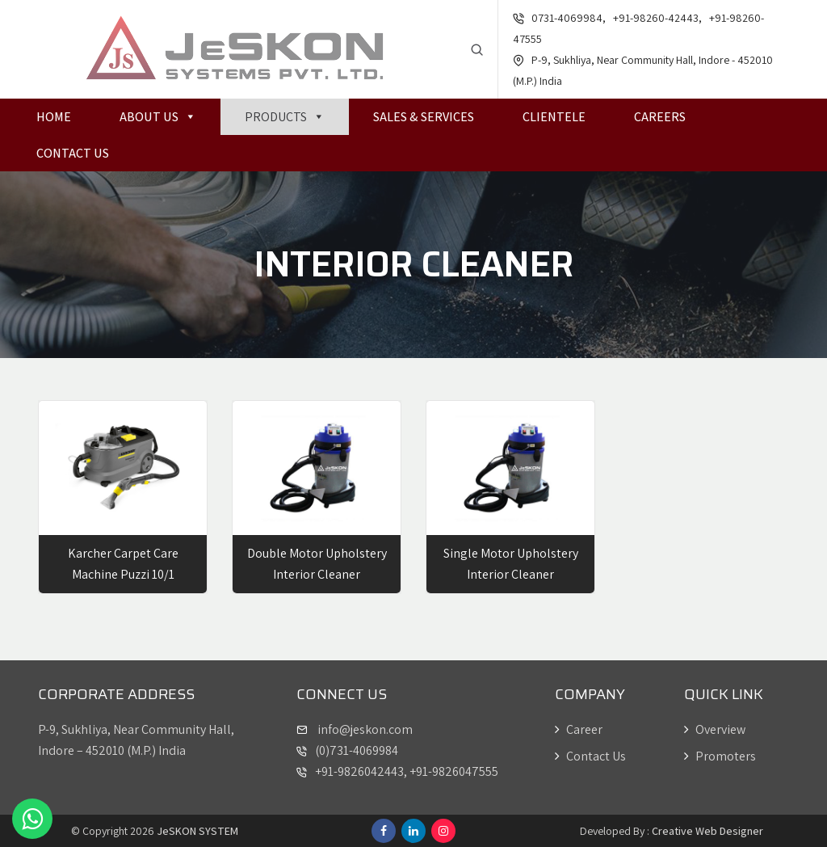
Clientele (554, 116)
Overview (714, 729)
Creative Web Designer (707, 831)
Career (578, 729)
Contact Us (72, 153)
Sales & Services (423, 116)
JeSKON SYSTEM (197, 831)
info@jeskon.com (364, 729)
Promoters (720, 756)
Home (53, 116)
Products (285, 116)
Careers (660, 116)
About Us (158, 116)
